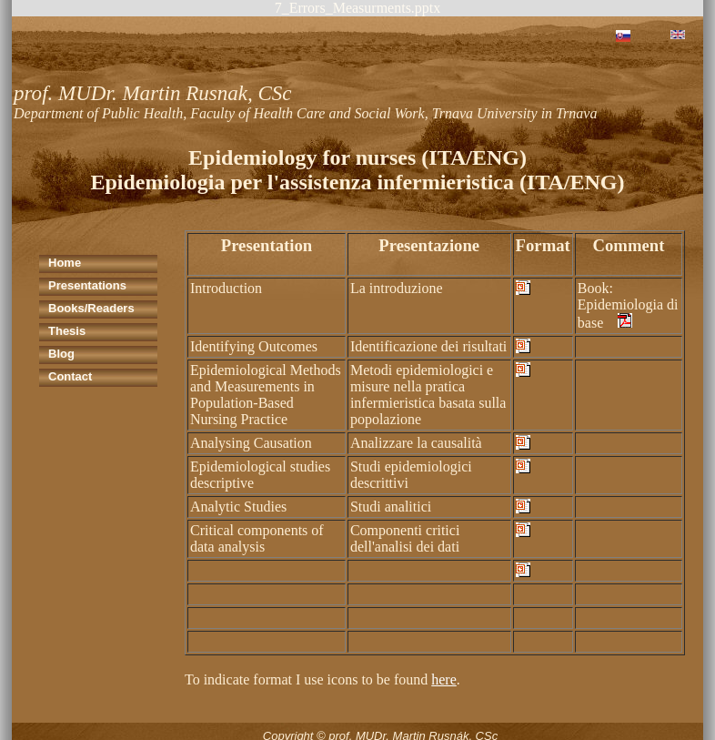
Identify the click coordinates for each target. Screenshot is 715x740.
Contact (70, 376)
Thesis (67, 331)
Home (64, 262)
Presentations (87, 285)
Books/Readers (91, 308)
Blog (61, 353)
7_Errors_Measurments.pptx (358, 7)
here (444, 679)
